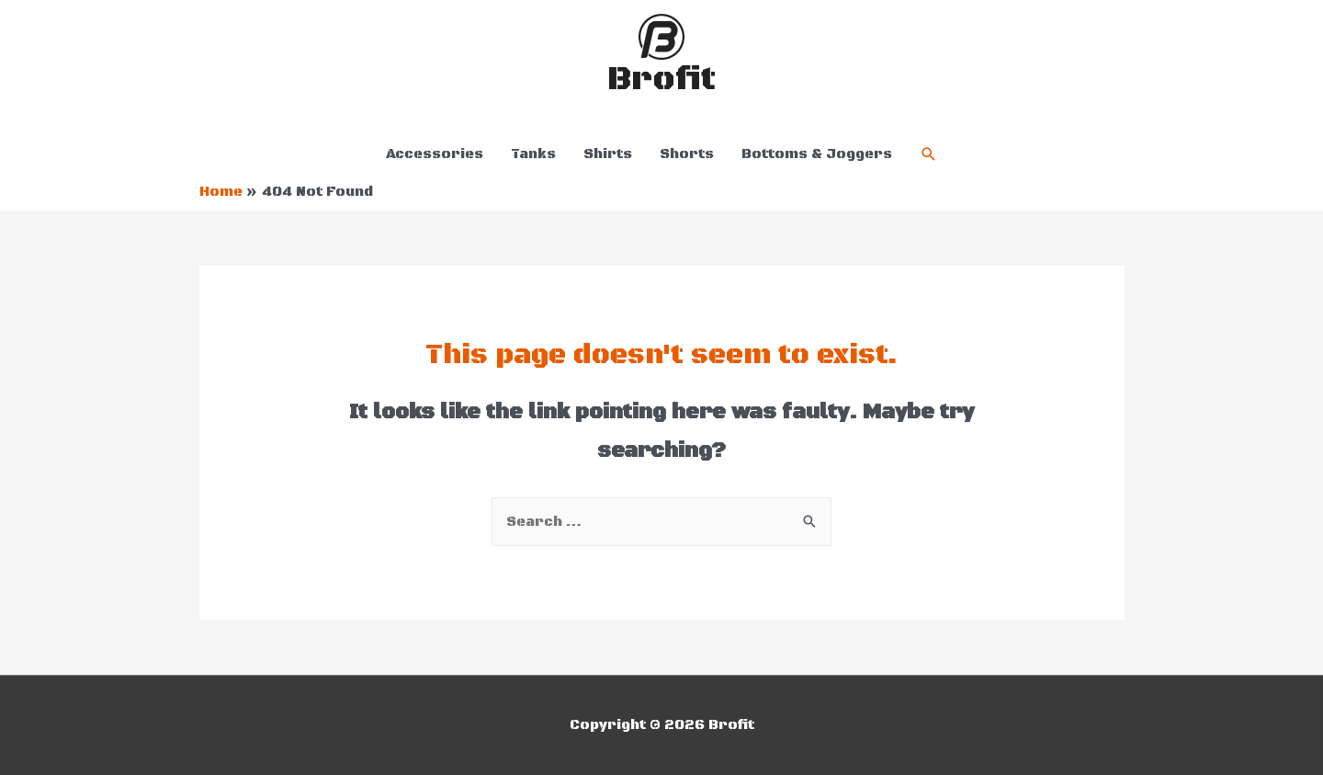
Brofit (661, 79)
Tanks (533, 154)
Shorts (687, 154)
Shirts (607, 154)
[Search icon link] (929, 154)
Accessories (434, 154)
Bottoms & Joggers (816, 154)
